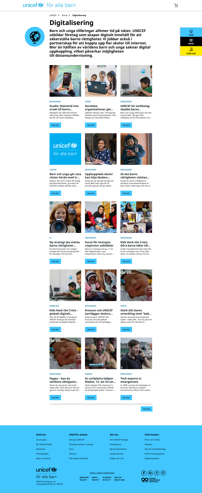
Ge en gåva (41, 439)
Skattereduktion (152, 458)
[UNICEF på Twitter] (156, 473)
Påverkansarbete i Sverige (81, 444)
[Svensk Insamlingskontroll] (150, 480)
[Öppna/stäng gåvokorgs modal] (176, 5)
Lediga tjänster (117, 453)
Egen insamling (43, 458)
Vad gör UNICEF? (76, 439)
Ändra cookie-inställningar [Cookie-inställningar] (102, 473)
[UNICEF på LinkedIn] (150, 473)
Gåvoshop (40, 449)
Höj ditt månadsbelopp (155, 449)
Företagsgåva (42, 453)
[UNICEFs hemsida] (44, 5)
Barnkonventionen (118, 449)
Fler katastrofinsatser (78, 458)
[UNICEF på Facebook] (143, 473)
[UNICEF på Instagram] (163, 473)
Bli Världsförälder (44, 444)
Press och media (152, 439)
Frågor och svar (117, 458)
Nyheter (148, 444)
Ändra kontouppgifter (155, 453)
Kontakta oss (115, 444)
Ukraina (72, 453)
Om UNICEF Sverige (119, 439)
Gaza (71, 449)
